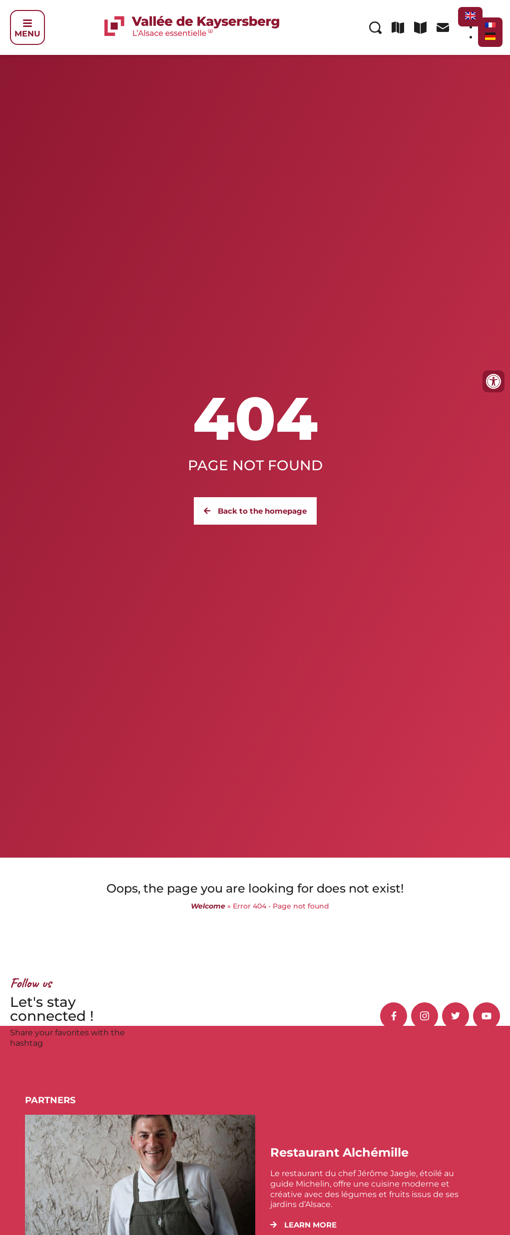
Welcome (208, 906)
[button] (303, 1225)
